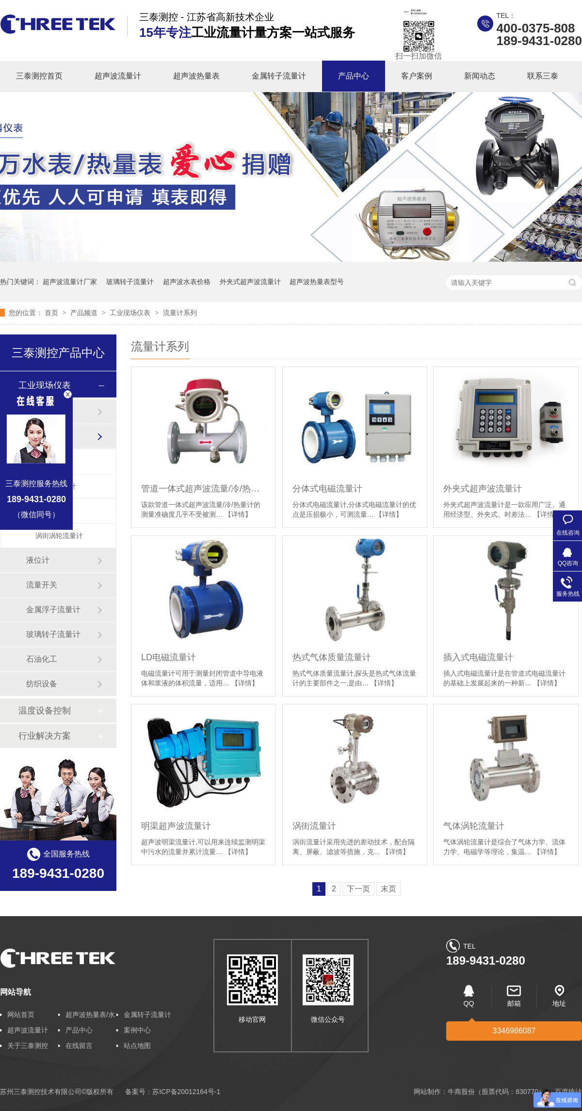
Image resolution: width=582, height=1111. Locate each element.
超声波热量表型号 (317, 282)
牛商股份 (461, 1091)
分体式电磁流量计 (327, 488)
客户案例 (416, 76)
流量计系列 (180, 313)
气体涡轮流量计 (473, 826)
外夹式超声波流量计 (250, 282)
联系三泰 (542, 76)
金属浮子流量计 (53, 609)
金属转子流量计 (279, 76)
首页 (52, 313)
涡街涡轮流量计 (59, 536)
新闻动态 (479, 76)
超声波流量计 (118, 76)
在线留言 (79, 1045)
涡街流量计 (314, 826)
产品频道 (84, 313)
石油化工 (41, 659)
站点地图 (137, 1045)
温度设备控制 (44, 710)
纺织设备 (41, 684)
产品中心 (353, 76)
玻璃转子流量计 (130, 282)
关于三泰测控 (27, 1045)
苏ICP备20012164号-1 (186, 1091)
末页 (388, 889)
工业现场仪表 (131, 313)
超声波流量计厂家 (70, 282)
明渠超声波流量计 (176, 826)
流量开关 (41, 585)
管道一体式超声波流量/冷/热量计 (203, 488)
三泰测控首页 (39, 76)
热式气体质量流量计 (331, 657)
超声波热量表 (196, 76)
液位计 (37, 560)
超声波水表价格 (186, 282)
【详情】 (238, 514)
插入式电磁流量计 (478, 657)
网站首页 (20, 1014)
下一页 (358, 889)
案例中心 (137, 1030)
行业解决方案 (44, 736)
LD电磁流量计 (168, 657)
